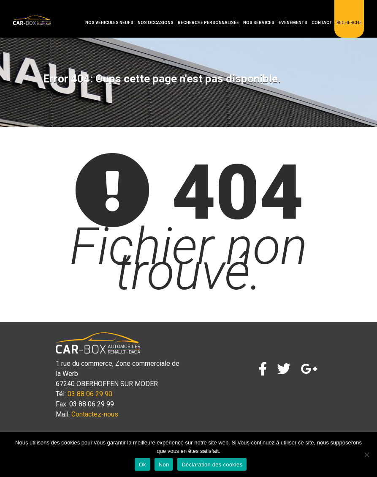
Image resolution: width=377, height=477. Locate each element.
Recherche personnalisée (208, 22)
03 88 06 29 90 (90, 394)
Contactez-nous (94, 414)
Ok (142, 464)
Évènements (293, 22)
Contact (322, 22)
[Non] (366, 454)
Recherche (349, 22)
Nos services (258, 22)
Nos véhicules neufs (109, 22)
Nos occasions (156, 22)
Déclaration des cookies (212, 464)
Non (164, 464)
